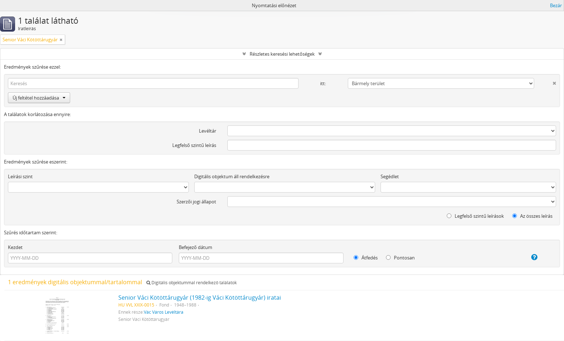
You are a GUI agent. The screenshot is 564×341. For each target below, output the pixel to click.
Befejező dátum (195, 247)
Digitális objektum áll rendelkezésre (231, 176)
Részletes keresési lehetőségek (282, 54)
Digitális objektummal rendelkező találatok (191, 283)
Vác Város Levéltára (163, 312)
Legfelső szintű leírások (475, 216)
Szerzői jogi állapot (196, 201)
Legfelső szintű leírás (194, 145)
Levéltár (207, 131)
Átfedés (366, 257)
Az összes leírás (532, 216)
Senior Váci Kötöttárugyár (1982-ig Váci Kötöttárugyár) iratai (199, 297)
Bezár (556, 5)
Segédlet (390, 176)
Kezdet (15, 247)
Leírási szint (20, 176)
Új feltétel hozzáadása (39, 98)
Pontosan (400, 257)
